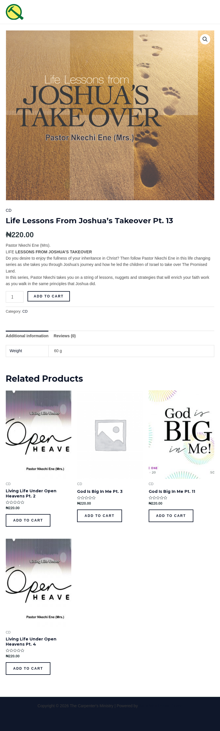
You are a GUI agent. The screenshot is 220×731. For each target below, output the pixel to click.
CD (8, 210)
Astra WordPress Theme (160, 705)
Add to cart (49, 296)
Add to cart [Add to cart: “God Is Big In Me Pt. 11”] (171, 516)
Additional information (27, 336)
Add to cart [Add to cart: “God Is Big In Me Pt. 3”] (99, 516)
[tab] (27, 336)
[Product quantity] (14, 297)
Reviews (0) (65, 336)
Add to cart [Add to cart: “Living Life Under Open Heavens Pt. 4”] (28, 669)
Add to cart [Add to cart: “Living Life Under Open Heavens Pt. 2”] (28, 520)
